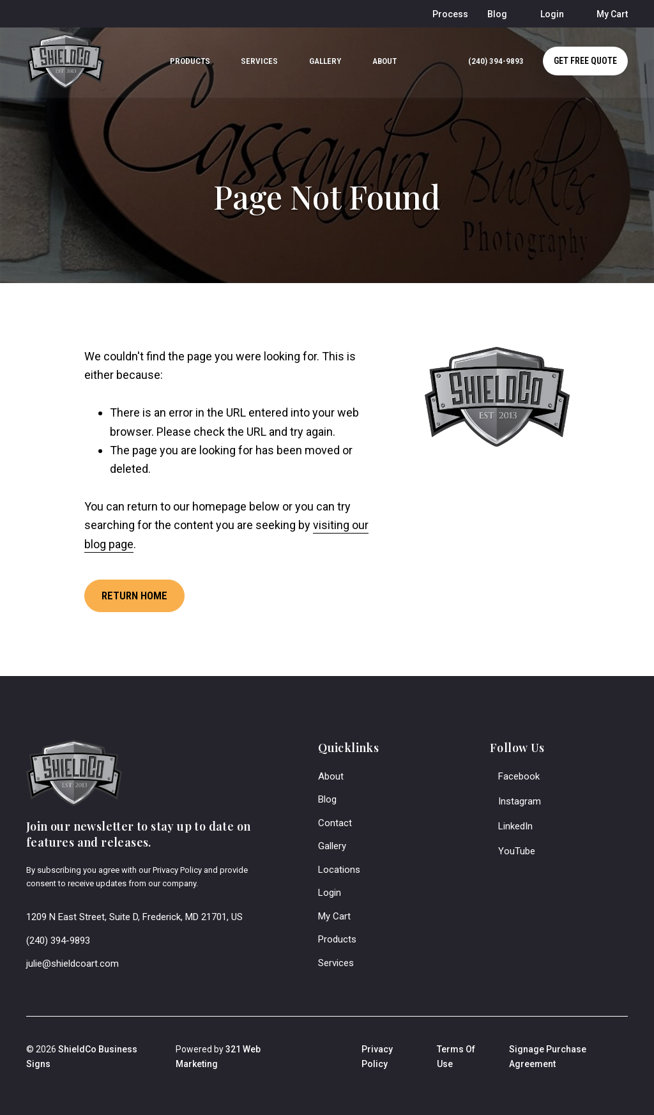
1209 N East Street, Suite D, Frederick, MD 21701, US (134, 916)
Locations (339, 868)
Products (337, 938)
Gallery (332, 845)
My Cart (334, 915)
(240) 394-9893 (58, 939)
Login (329, 892)
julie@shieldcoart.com (72, 963)
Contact (335, 821)
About (331, 775)
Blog (327, 798)
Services (336, 961)
